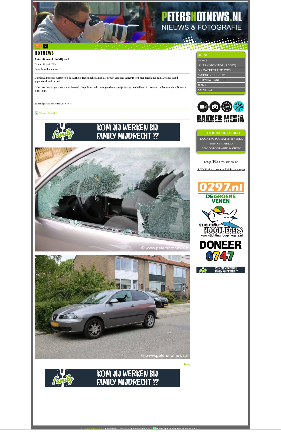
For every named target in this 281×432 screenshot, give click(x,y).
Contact (205, 89)
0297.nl (203, 85)
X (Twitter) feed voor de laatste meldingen (221, 169)
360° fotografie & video (222, 148)
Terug (187, 364)
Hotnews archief (212, 80)
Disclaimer (111, 428)
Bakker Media (222, 143)
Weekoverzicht (211, 75)
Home (202, 60)
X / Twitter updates (214, 70)
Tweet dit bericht (48, 113)
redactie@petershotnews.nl (135, 428)
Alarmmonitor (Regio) (217, 65)
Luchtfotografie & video (221, 138)
